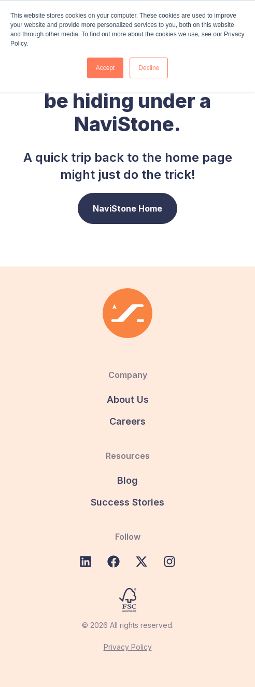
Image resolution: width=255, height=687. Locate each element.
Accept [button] (105, 68)
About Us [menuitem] (128, 399)
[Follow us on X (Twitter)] (141, 562)
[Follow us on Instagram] (169, 562)
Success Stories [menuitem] (127, 502)
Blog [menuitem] (127, 480)
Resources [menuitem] (128, 456)
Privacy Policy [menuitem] (128, 646)
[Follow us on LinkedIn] (86, 562)
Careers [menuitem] (127, 421)
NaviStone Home (127, 208)
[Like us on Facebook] (114, 562)
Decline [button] (148, 68)
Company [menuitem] (127, 375)
